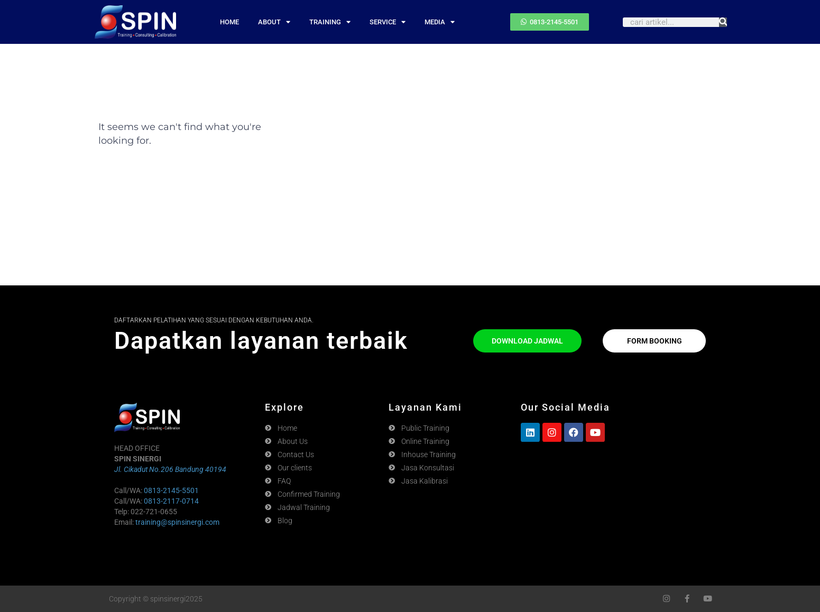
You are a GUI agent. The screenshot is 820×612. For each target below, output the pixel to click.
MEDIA (440, 22)
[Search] (723, 22)
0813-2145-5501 (171, 490)
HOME (229, 22)
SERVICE (388, 22)
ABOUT (274, 22)
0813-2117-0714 (171, 501)
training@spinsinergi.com (177, 522)
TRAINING (330, 22)
